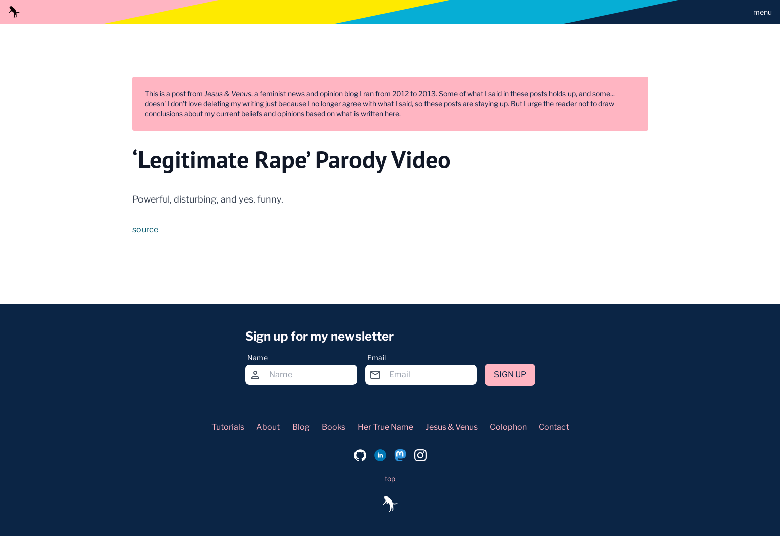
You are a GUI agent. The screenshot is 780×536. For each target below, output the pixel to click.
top (390, 478)
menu (762, 12)
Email (376, 357)
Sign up (510, 374)
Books (333, 427)
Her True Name (385, 427)
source (145, 229)
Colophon (508, 427)
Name (257, 357)
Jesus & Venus (452, 427)
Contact (554, 427)
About (268, 427)
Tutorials (227, 427)
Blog (301, 427)
